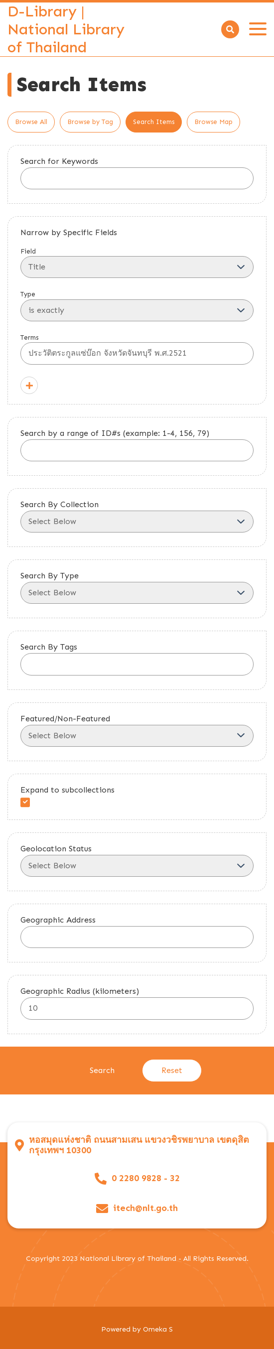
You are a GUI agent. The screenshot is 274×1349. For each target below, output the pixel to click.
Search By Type (49, 575)
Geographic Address (58, 920)
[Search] (230, 29)
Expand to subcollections (67, 790)
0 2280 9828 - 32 (146, 1178)
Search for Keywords (59, 161)
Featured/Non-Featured (65, 718)
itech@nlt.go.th (145, 1208)
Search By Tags (48, 647)
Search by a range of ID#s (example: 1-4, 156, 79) (114, 433)
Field (137, 263)
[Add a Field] (29, 385)
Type (137, 305)
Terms (137, 349)
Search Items (153, 122)
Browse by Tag (90, 122)
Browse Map (213, 122)
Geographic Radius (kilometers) (79, 991)
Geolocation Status (56, 848)
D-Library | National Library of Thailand (66, 29)
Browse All (31, 122)
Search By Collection (59, 504)
